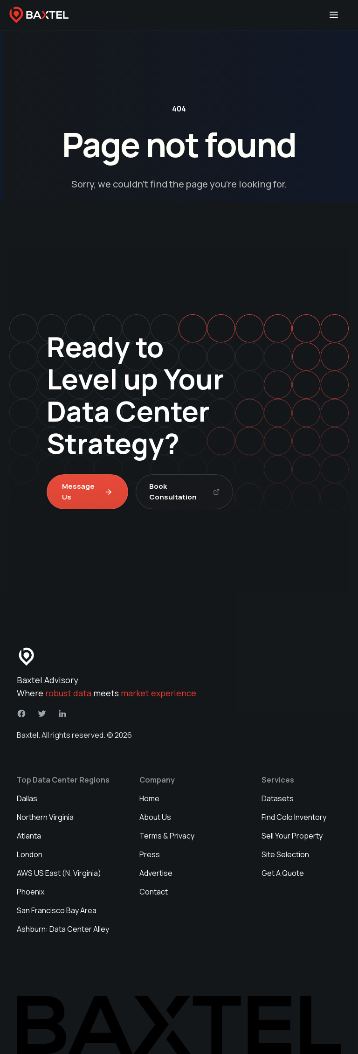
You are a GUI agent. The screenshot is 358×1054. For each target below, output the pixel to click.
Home (149, 798)
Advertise (155, 873)
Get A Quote (283, 873)
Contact (153, 892)
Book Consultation (184, 491)
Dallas (27, 798)
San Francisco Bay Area (56, 910)
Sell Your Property (292, 836)
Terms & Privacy (166, 836)
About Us (155, 817)
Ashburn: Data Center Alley (63, 929)
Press (149, 854)
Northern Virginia (45, 817)
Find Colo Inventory (294, 817)
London (29, 854)
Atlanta (29, 836)
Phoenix (30, 892)
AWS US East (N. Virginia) (59, 873)
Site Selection (285, 854)
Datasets (278, 798)
